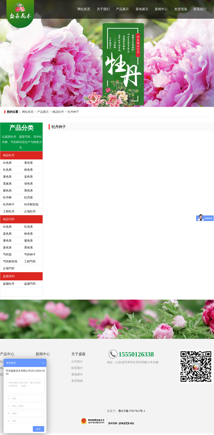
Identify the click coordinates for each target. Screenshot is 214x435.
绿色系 (28, 183)
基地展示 (142, 9)
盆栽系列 (8, 276)
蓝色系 (28, 176)
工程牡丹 (8, 211)
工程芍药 (30, 261)
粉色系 (28, 169)
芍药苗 (7, 254)
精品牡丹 (58, 111)
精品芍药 (8, 219)
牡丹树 (7, 197)
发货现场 (180, 9)
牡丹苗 (28, 197)
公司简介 (77, 361)
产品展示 (122, 9)
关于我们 (103, 9)
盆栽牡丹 (8, 283)
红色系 (7, 169)
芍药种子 (30, 254)
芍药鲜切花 (10, 261)
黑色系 (28, 190)
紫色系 (7, 190)
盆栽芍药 (30, 283)
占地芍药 (8, 268)
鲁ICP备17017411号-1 (131, 410)
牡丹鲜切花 (31, 204)
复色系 (28, 162)
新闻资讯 (41, 361)
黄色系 (7, 176)
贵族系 (7, 183)
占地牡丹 (30, 211)
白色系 (7, 162)
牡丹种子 (73, 111)
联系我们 (199, 9)
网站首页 (83, 9)
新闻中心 (161, 9)
